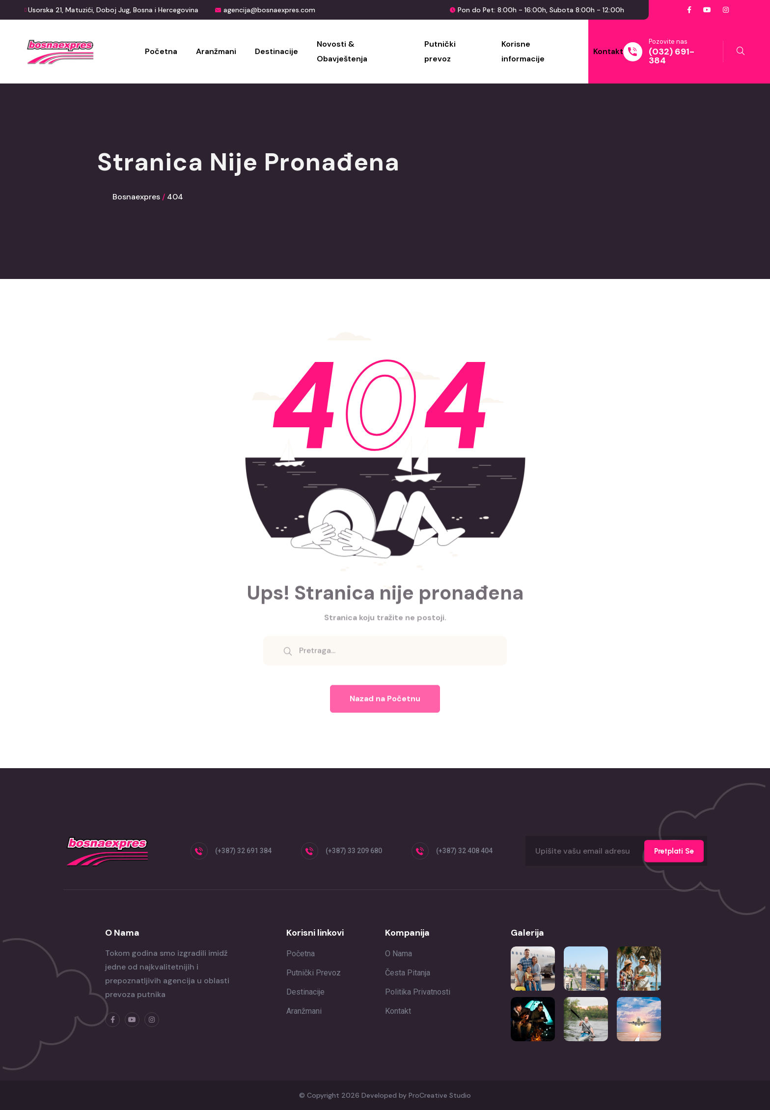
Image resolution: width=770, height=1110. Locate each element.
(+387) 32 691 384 (243, 851)
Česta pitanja (407, 972)
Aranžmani (216, 51)
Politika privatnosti (417, 992)
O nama (398, 953)
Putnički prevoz (440, 51)
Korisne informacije (523, 51)
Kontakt (608, 51)
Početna (161, 51)
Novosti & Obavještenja (342, 51)
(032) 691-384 (671, 56)
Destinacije (276, 51)
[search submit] (288, 656)
